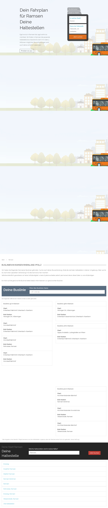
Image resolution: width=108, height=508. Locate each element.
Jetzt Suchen (94, 453)
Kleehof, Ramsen (9, 474)
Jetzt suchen (77, 37)
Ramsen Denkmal (9, 479)
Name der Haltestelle (77, 26)
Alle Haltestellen (8, 504)
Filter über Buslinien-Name (39, 288)
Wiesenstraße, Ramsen (11, 499)
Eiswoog (6, 464)
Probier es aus (27, 51)
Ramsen (6, 484)
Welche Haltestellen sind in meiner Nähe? (43, 449)
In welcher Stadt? (75, 18)
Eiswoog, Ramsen (9, 494)
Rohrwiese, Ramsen (10, 489)
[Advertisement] (81, 365)
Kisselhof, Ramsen (9, 469)
